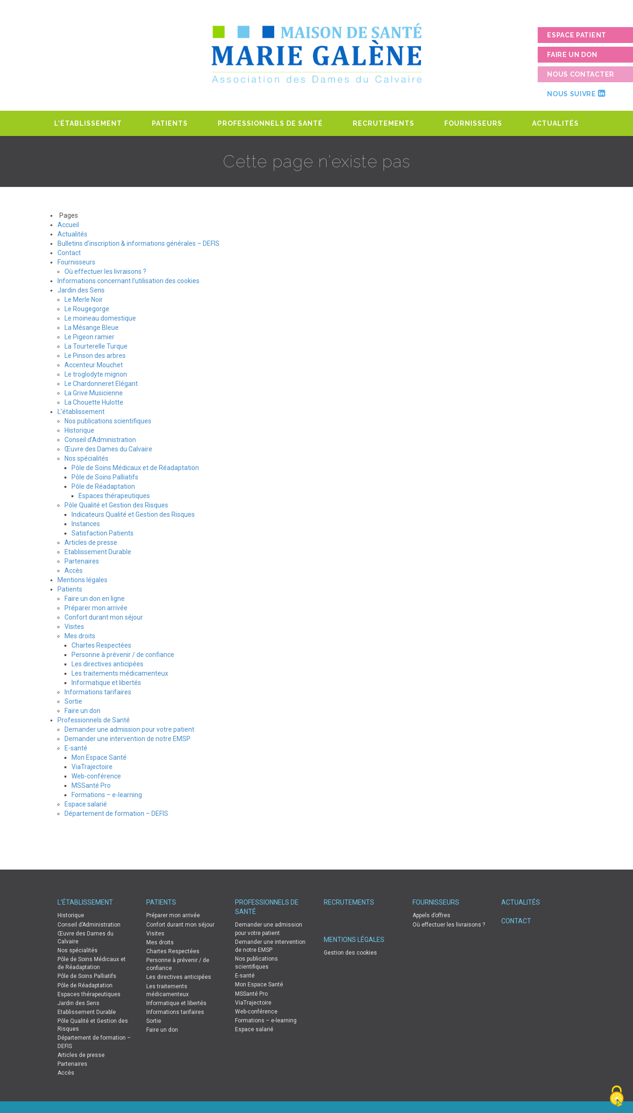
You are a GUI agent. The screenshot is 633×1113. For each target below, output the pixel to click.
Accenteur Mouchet (93, 365)
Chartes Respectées (101, 645)
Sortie (73, 701)
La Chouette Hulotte (93, 402)
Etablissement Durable (97, 552)
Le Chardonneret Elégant (101, 383)
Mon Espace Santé (99, 757)
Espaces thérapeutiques (114, 495)
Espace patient (576, 35)
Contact (69, 253)
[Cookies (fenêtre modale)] (616, 1097)
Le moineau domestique (100, 318)
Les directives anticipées (107, 664)
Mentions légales (82, 580)
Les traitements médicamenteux (119, 673)
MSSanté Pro (91, 785)
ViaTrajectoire (92, 767)
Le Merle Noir (83, 299)
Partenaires (81, 561)
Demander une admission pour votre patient (129, 729)
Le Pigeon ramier (89, 337)
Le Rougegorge (86, 309)
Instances (85, 524)
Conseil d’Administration (100, 439)
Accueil (68, 224)
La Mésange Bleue (91, 327)
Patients (170, 123)
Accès (73, 570)
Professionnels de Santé (270, 123)
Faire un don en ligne (94, 598)
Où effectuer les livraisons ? (105, 271)
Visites (74, 626)
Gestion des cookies (350, 952)
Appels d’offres (431, 915)
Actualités (555, 123)
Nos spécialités (86, 458)
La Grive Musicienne (93, 393)
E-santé (75, 748)
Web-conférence (96, 776)
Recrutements (383, 123)
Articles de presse (90, 542)
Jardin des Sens (81, 290)
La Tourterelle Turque (96, 346)
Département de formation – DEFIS (116, 813)
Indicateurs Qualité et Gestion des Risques (133, 514)
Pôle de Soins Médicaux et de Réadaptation (135, 467)
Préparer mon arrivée (96, 608)
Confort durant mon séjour (103, 617)
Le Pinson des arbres (95, 355)
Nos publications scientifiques (107, 421)
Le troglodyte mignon (95, 374)
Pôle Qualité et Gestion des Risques (116, 505)
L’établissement (88, 123)
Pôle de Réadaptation (103, 486)
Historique (79, 430)
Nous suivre (576, 93)
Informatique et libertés (106, 682)
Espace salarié (85, 804)
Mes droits (79, 636)
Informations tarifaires (97, 692)
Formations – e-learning (106, 795)
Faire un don (572, 54)
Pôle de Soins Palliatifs (104, 477)
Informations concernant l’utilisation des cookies (128, 281)
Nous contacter (580, 74)
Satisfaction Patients (102, 533)
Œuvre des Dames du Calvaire (108, 449)
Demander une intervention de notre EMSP (127, 738)
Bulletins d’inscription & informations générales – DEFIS (138, 243)
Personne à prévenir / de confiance (122, 654)
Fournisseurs (473, 123)
